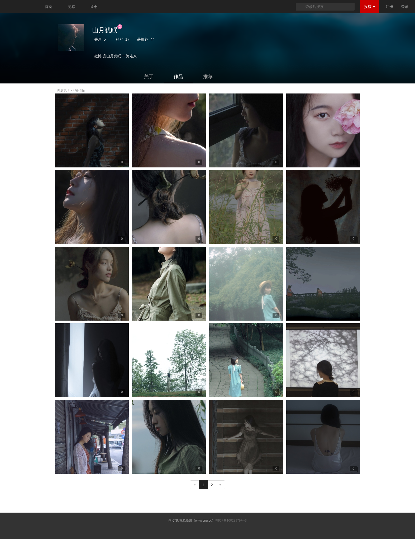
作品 (178, 76)
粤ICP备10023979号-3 (231, 520)
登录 (404, 6)
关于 (149, 76)
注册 (389, 6)
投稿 (369, 6)
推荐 (208, 76)
